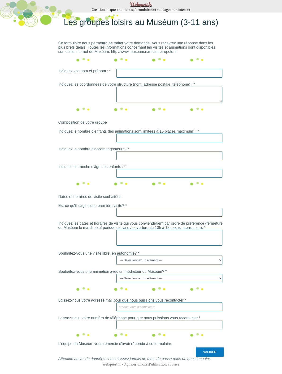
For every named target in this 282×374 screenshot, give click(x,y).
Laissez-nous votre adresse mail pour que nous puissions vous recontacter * (122, 305)
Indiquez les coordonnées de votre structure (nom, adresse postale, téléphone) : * (126, 84)
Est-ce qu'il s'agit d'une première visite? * (92, 208)
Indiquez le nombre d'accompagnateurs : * (93, 151)
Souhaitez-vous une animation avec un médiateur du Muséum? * (112, 276)
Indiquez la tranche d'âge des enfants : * (92, 169)
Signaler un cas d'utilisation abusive (151, 368)
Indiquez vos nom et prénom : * (84, 71)
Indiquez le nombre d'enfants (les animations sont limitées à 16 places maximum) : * (128, 133)
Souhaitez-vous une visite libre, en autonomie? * (98, 258)
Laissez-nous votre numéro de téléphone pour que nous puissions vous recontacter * (129, 322)
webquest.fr (112, 368)
